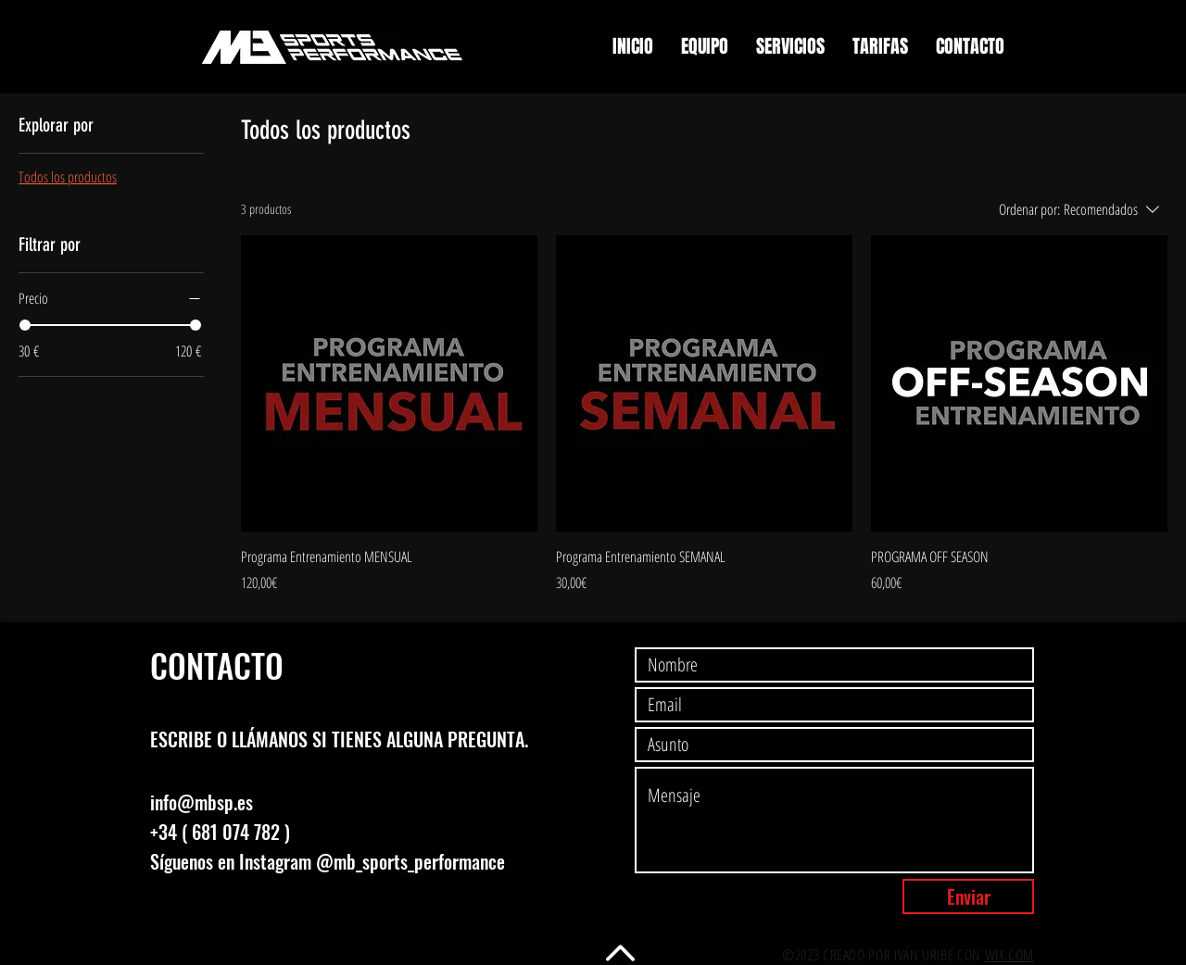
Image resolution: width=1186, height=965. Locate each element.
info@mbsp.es (201, 802)
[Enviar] (968, 896)
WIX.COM (1009, 955)
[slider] (25, 325)
